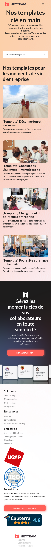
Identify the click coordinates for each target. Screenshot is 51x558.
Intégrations (10, 406)
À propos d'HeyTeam (13, 433)
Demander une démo (25, 352)
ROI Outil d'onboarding (14, 423)
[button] (43, 4)
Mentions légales (25, 545)
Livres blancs (10, 420)
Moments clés (10, 399)
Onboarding (9, 395)
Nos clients (9, 440)
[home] (21, 4)
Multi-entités (10, 403)
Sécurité (21, 540)
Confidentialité (24, 543)
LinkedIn (8, 443)
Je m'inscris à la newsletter (25, 508)
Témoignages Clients (13, 436)
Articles (7, 416)
